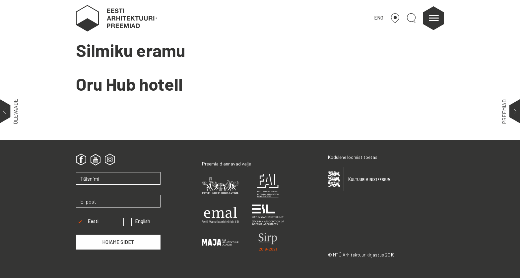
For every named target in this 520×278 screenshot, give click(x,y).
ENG (378, 18)
